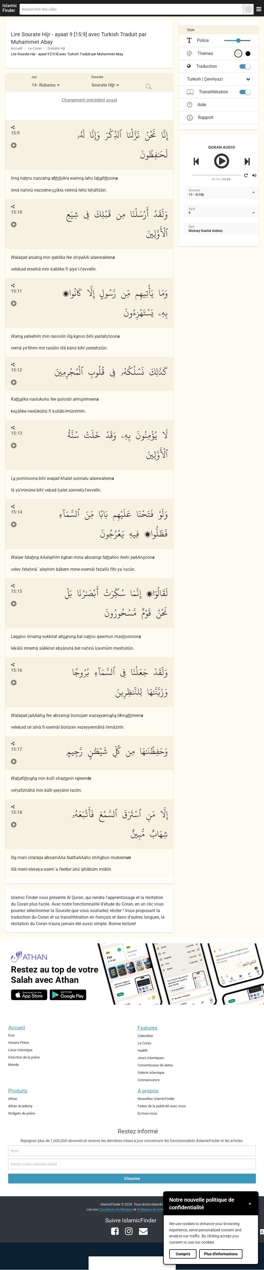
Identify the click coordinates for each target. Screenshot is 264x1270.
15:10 (16, 212)
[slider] (238, 40)
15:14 (16, 512)
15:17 (16, 749)
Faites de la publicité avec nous (162, 1106)
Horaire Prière (18, 1043)
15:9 (15, 133)
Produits (18, 1091)
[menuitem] (46, 82)
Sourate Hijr (56, 48)
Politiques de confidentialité (157, 1209)
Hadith (143, 1050)
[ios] (29, 994)
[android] (68, 994)
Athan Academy (20, 1106)
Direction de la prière (24, 1057)
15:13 (16, 433)
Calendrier (145, 1036)
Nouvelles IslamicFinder (156, 1099)
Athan (12, 1099)
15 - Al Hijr (196, 195)
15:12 (16, 370)
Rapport (200, 117)
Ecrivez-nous (147, 1113)
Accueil (16, 48)
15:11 (16, 291)
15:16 (16, 670)
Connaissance (149, 1080)
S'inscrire (132, 1178)
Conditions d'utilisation (116, 1209)
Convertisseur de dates (155, 1065)
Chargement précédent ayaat (89, 100)
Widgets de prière (21, 1113)
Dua (11, 1035)
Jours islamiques (151, 1058)
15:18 (16, 812)
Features (147, 1028)
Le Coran (35, 48)
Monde (13, 1065)
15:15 (16, 591)
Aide (196, 105)
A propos (148, 1091)
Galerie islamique (151, 1072)
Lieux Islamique (20, 1050)
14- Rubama (44, 85)
